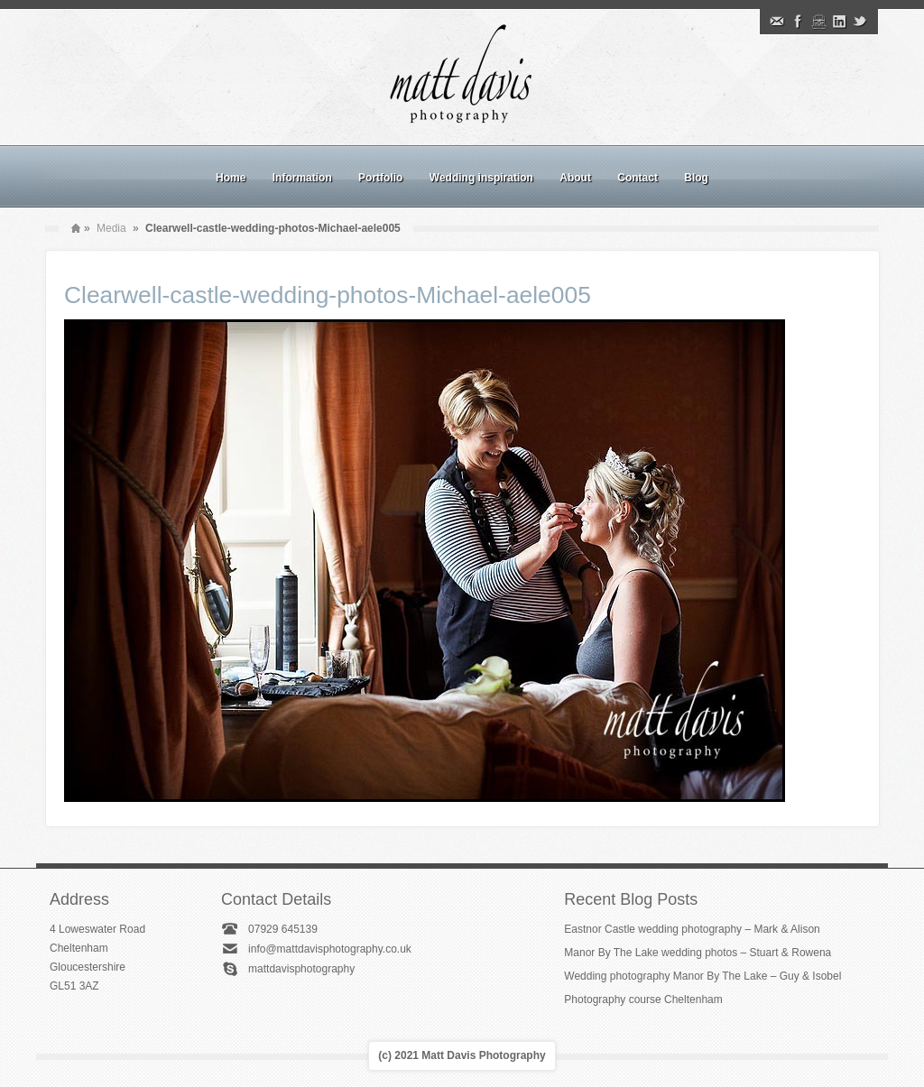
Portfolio (380, 177)
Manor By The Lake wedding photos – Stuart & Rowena (697, 952)
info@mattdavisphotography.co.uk (329, 949)
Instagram (818, 22)
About (575, 177)
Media (111, 228)
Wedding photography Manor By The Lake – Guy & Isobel (702, 976)
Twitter (860, 22)
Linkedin (839, 22)
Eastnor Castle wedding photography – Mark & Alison (692, 929)
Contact (637, 177)
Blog (696, 177)
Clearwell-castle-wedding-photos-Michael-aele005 (327, 295)
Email (777, 22)
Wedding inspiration (481, 177)
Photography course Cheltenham (643, 999)
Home (230, 177)
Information (302, 177)
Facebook (798, 22)
